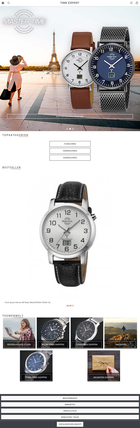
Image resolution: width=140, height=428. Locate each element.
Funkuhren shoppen (87, 344)
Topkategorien (15, 135)
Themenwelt (13, 315)
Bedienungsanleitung (19, 344)
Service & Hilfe (70, 411)
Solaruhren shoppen (53, 344)
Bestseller (11, 167)
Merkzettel (70, 404)
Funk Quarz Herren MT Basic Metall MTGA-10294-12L (28, 302)
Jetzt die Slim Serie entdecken (69, 116)
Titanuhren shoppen (36, 377)
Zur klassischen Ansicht (70, 424)
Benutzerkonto (70, 398)
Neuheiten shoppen (103, 377)
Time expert (121, 344)
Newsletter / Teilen (70, 417)
